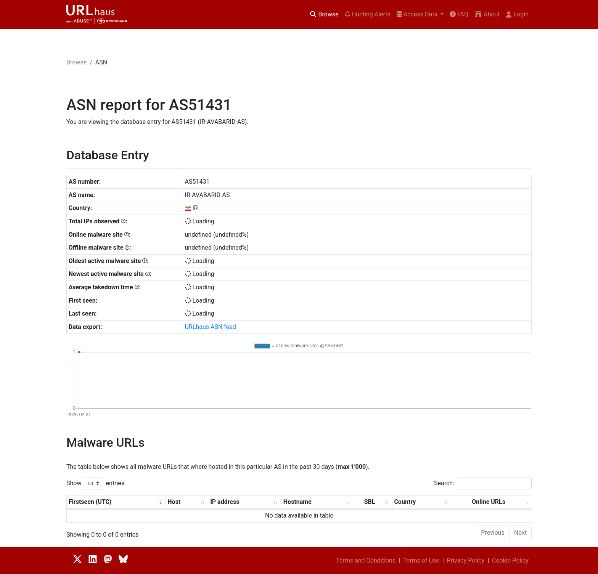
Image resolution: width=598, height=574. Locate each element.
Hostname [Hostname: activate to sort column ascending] (297, 501)
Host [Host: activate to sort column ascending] (173, 501)
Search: (483, 483)
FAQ (459, 14)
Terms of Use (421, 560)
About (487, 14)
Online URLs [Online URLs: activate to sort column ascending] (488, 501)
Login (517, 14)
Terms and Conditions (365, 560)
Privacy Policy (466, 560)
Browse (324, 14)
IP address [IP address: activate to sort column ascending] (224, 501)
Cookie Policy (510, 560)
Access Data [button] (418, 14)
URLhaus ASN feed (210, 326)
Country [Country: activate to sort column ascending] (405, 501)
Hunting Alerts (368, 14)
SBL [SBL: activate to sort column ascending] (369, 501)
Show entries (95, 483)
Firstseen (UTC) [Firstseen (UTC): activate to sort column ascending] (90, 501)
